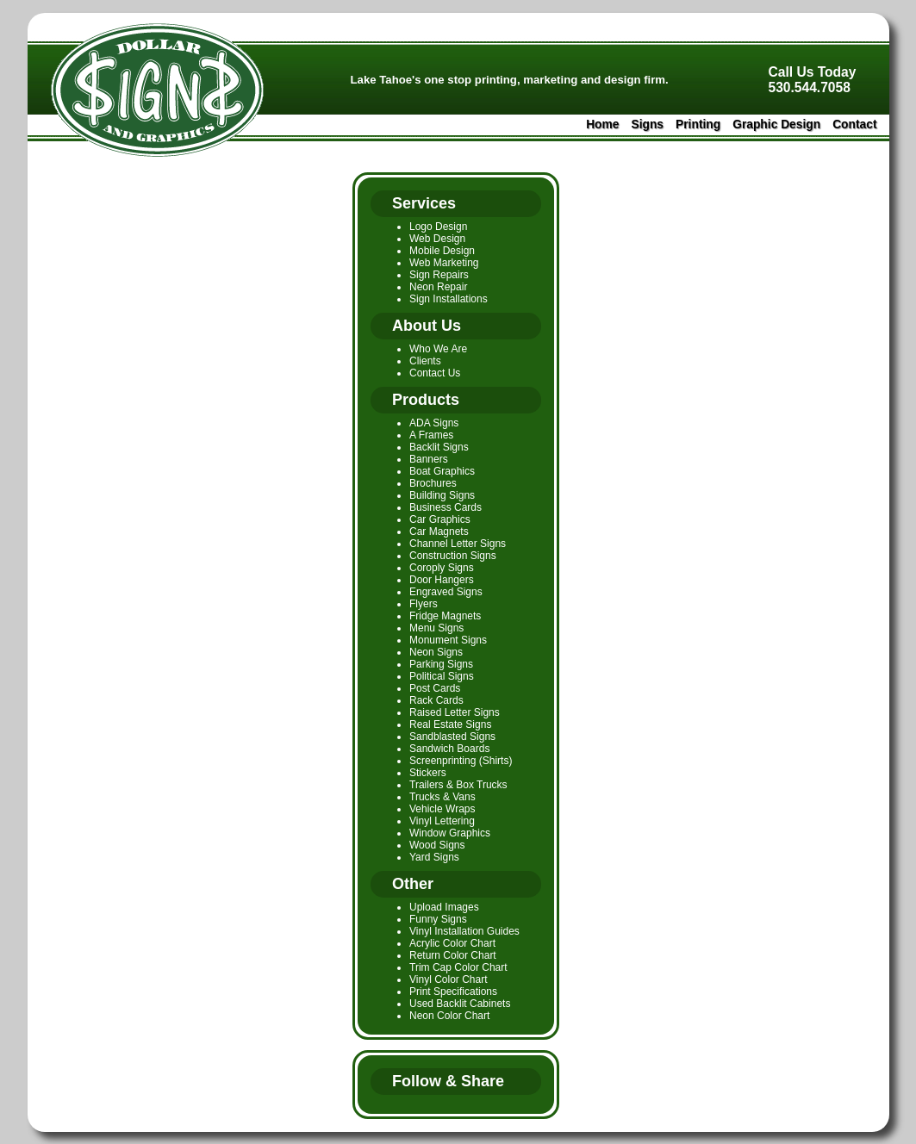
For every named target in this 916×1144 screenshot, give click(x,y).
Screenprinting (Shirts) (460, 761)
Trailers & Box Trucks (458, 785)
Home (602, 124)
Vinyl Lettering (442, 821)
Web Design (437, 239)
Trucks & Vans (442, 797)
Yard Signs (434, 857)
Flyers (423, 604)
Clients (425, 361)
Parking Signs (441, 664)
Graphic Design (776, 124)
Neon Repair (438, 287)
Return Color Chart (452, 955)
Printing (698, 124)
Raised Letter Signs (454, 712)
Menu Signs (436, 628)
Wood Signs (436, 845)
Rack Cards (436, 700)
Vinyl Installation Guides (464, 931)
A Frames (431, 435)
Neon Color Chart (449, 1016)
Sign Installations (448, 299)
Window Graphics (449, 833)
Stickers (427, 773)
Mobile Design (442, 251)
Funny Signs (438, 919)
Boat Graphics (442, 471)
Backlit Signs (439, 447)
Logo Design (438, 227)
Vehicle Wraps (442, 809)
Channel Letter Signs (457, 544)
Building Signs (442, 495)
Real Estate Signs (450, 724)
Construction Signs (452, 556)
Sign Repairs (439, 275)
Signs (647, 124)
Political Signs (441, 676)
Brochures (433, 483)
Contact (854, 124)
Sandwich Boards (449, 749)
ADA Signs (433, 423)
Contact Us (434, 373)
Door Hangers (441, 580)
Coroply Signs (441, 568)
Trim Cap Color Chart (458, 967)
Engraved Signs (446, 592)
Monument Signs (448, 640)
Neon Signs (436, 652)
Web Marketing (443, 263)
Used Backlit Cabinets (459, 1004)
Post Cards (434, 688)
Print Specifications (453, 991)
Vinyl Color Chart (448, 979)
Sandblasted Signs (452, 737)
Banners (428, 459)
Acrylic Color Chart (452, 943)
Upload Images (444, 907)
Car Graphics (439, 519)
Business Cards (445, 507)
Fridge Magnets (445, 616)
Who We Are (438, 349)
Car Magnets (439, 531)
